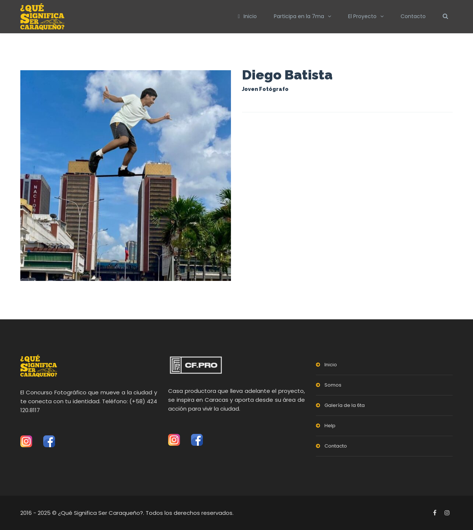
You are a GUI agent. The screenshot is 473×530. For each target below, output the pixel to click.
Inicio (247, 16)
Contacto (413, 16)
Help (330, 425)
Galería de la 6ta (344, 405)
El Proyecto (362, 16)
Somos (332, 384)
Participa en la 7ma (299, 16)
